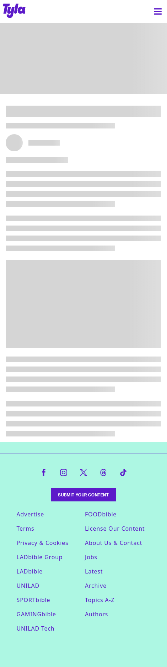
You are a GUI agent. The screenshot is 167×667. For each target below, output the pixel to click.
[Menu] (158, 11)
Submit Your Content (83, 494)
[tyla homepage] (14, 11)
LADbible (30, 571)
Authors (96, 614)
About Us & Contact (113, 543)
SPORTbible (33, 600)
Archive (96, 586)
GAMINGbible (36, 614)
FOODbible (101, 514)
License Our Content (115, 528)
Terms (25, 528)
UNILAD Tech (36, 628)
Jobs (91, 557)
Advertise (30, 514)
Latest (94, 571)
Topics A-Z (99, 600)
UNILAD (28, 586)
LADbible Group (40, 557)
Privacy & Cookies (43, 543)
